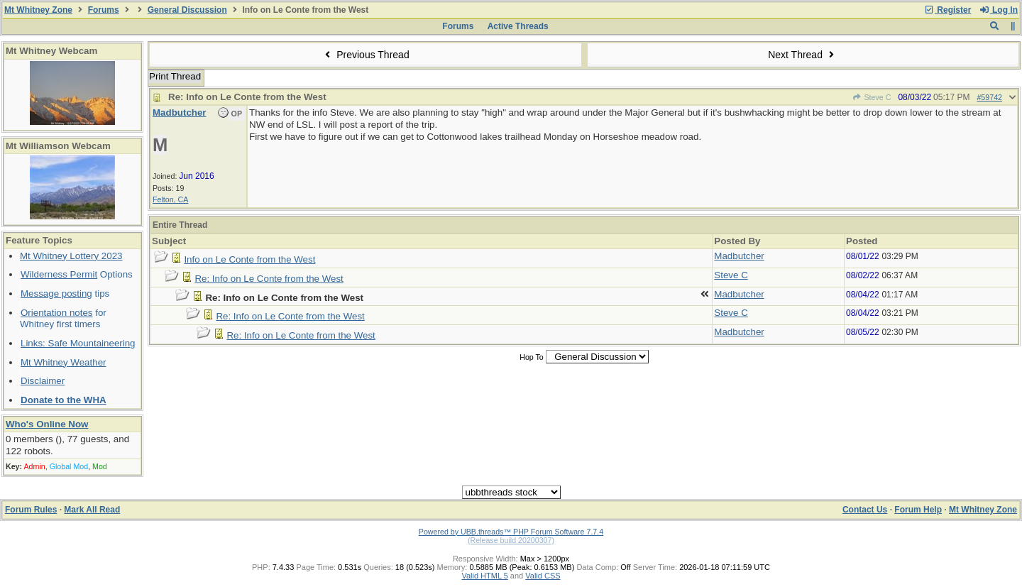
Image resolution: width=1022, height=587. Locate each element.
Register (947, 10)
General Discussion (187, 10)
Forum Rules (31, 510)
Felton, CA (170, 199)
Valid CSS (542, 575)
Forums (103, 10)
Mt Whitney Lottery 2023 (71, 256)
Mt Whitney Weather (63, 362)
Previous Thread (366, 54)
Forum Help (918, 510)
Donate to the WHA (63, 400)
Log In (998, 10)
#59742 (989, 97)
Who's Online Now (47, 424)
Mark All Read (92, 510)
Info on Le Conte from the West (249, 259)
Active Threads (518, 26)
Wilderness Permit (59, 274)
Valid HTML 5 (484, 575)
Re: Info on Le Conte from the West (268, 278)
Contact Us (864, 510)
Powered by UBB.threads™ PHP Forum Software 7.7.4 (511, 531)
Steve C (871, 97)
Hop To (532, 357)
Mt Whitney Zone (38, 10)
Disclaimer (43, 380)
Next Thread (802, 54)
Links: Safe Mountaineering (78, 343)
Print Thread (175, 76)
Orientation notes (57, 312)
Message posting (56, 293)
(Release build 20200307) (511, 540)
